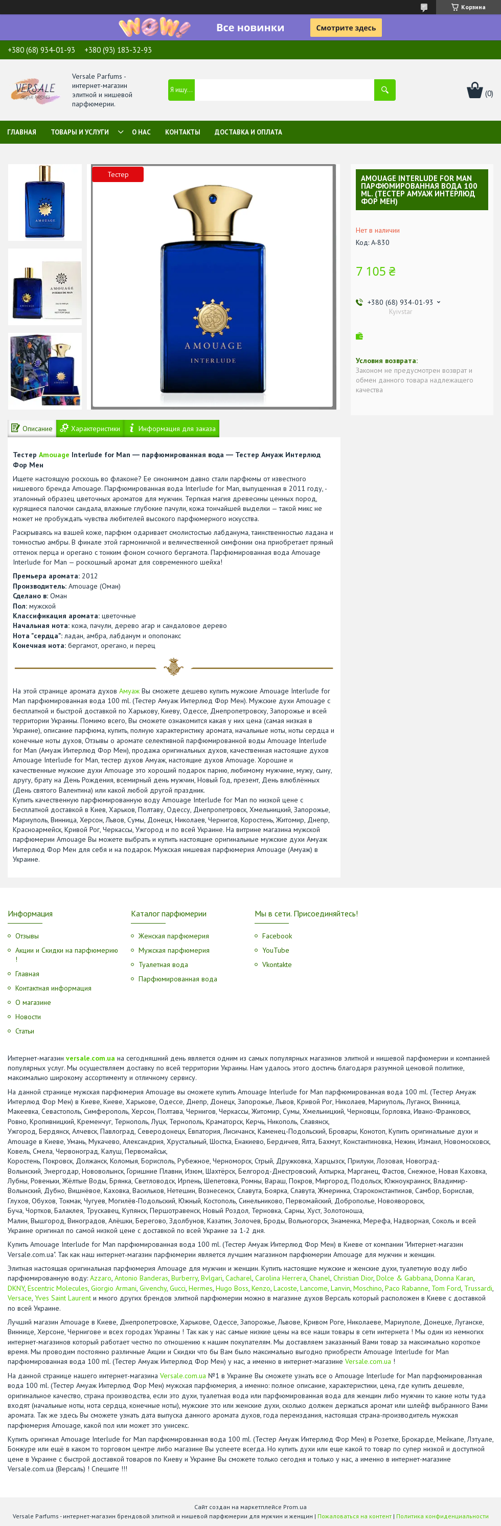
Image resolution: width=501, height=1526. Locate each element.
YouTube (275, 950)
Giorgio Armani (113, 1288)
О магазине (33, 1002)
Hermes (201, 1288)
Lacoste (285, 1288)
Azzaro (100, 1278)
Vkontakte (277, 964)
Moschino (367, 1288)
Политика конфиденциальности (442, 1516)
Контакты (182, 132)
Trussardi (478, 1288)
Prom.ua (295, 1507)
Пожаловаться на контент (354, 1516)
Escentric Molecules (58, 1288)
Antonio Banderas (141, 1278)
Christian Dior (353, 1278)
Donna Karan (454, 1278)
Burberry (184, 1278)
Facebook (277, 935)
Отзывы (27, 935)
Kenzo (261, 1288)
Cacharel (238, 1278)
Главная (21, 132)
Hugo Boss (232, 1288)
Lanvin (340, 1288)
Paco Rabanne (406, 1288)
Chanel (319, 1278)
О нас (141, 132)
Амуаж (129, 690)
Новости (28, 1016)
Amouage (54, 454)
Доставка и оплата (248, 132)
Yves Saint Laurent (63, 1298)
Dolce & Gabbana (403, 1278)
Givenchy (153, 1288)
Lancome (314, 1288)
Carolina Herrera (280, 1278)
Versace (20, 1298)
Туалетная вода (163, 964)
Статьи (24, 1031)
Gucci (178, 1288)
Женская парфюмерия (174, 935)
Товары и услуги (80, 132)
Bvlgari (211, 1278)
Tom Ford (446, 1288)
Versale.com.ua (368, 1361)
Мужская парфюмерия (174, 950)
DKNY (16, 1288)
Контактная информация (53, 988)
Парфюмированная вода (178, 978)
